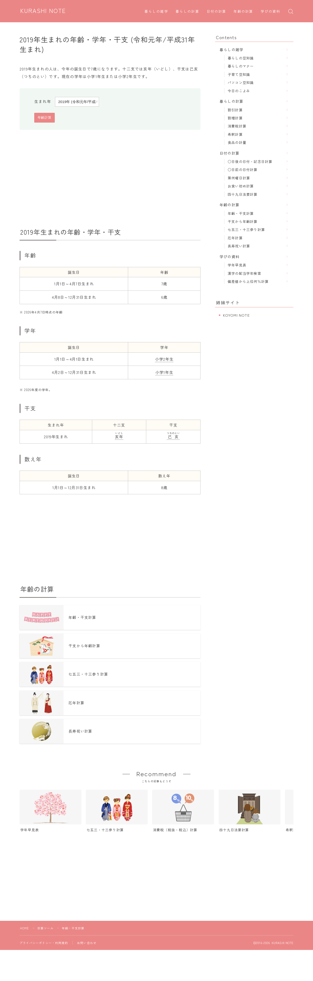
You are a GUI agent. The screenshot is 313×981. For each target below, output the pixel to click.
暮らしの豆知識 (241, 57)
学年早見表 (237, 264)
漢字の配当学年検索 (244, 273)
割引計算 (235, 109)
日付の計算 (216, 12)
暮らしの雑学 (156, 12)
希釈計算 (235, 134)
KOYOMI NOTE (236, 315)
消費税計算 (237, 125)
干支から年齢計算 (242, 221)
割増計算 (235, 117)
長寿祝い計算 (239, 245)
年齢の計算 (243, 12)
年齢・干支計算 (241, 213)
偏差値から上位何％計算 (248, 281)
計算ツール (45, 931)
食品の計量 (237, 142)
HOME (24, 931)
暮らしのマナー (241, 66)
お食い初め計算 (241, 185)
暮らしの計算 (187, 12)
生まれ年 (42, 101)
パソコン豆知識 (241, 82)
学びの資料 (270, 12)
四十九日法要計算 (242, 194)
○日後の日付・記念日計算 (250, 161)
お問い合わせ (86, 945)
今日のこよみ (239, 90)
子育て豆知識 (239, 74)
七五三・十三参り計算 (246, 229)
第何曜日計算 (239, 177)
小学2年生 (164, 359)
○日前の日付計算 (242, 169)
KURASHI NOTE (43, 11)
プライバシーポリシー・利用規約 (44, 945)
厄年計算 (235, 237)
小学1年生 (164, 372)
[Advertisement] (110, 179)
